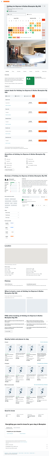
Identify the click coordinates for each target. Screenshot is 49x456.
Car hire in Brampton (10, 433)
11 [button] (13, 27)
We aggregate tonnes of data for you (27, 446)
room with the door (14, 205)
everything (15, 203)
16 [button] (9, 30)
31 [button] (11, 34)
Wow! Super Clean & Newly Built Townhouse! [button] (41, 397)
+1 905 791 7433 (9, 9)
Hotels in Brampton (23, 433)
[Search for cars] (1, 8)
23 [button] (9, 32)
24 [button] (11, 32)
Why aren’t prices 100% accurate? (27, 448)
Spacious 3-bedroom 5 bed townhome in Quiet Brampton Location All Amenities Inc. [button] (41, 354)
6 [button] (18, 25)
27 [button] (18, 32)
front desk (6, 207)
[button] (2, 1)
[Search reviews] (31, 197)
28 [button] (20, 32)
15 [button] (30, 27)
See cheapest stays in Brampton (42, 363)
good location (7, 203)
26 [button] (39, 30)
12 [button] (39, 25)
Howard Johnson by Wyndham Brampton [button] (31, 355)
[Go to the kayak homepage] (6, 1)
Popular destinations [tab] (17, 427)
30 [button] (9, 34)
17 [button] (11, 30)
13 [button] (18, 27)
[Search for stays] (1, 6)
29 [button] (22, 32)
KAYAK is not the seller (27, 444)
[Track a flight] (1, 13)
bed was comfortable (8, 201)
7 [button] (20, 25)
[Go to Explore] (1, 11)
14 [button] (20, 27)
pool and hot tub (7, 205)
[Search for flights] (1, 4)
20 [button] (18, 30)
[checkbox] (9, 224)
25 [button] (13, 32)
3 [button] (11, 25)
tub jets (11, 203)
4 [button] (37, 23)
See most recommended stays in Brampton (41, 384)
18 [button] (13, 30)
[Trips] (1, 18)
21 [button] (20, 30)
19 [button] (39, 27)
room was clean (14, 201)
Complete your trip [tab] (9, 427)
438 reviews (15, 11)
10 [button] (11, 27)
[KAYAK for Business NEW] (1, 15)
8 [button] (30, 25)
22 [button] (22, 30)
